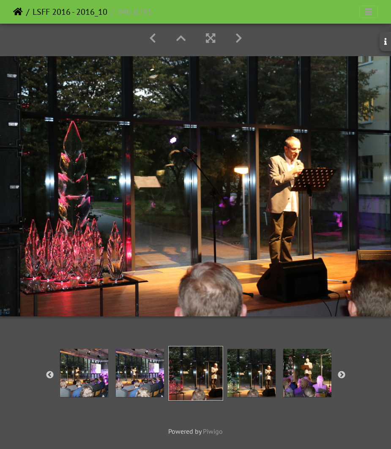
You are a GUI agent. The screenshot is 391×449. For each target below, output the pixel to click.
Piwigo (213, 431)
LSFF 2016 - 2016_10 (70, 11)
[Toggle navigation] (368, 11)
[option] (84, 373)
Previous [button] (50, 375)
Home (18, 11)
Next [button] (341, 375)
